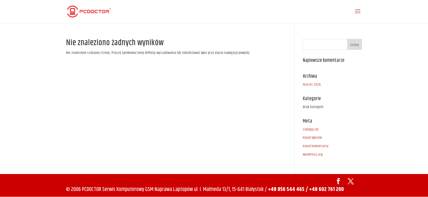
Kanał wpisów (312, 138)
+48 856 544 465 (286, 189)
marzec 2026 (312, 85)
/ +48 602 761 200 (325, 189)
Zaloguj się (310, 129)
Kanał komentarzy (316, 146)
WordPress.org (313, 155)
